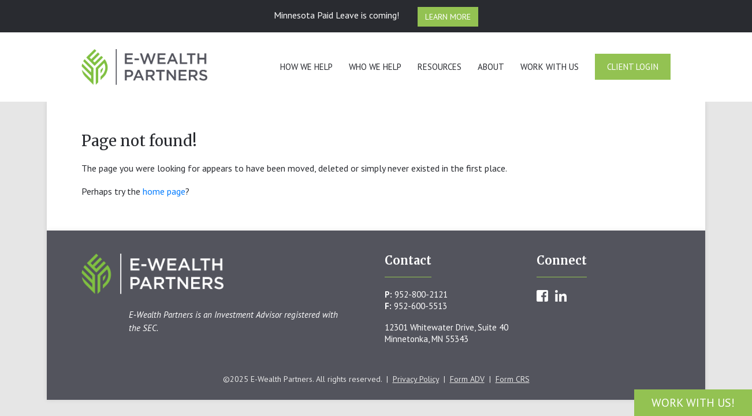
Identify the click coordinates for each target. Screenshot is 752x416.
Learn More (448, 17)
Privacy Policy (416, 379)
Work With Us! (693, 402)
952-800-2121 (421, 294)
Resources (439, 66)
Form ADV (467, 379)
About (491, 66)
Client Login (632, 66)
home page (164, 191)
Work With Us (549, 66)
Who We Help (375, 66)
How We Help (306, 66)
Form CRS (513, 379)
